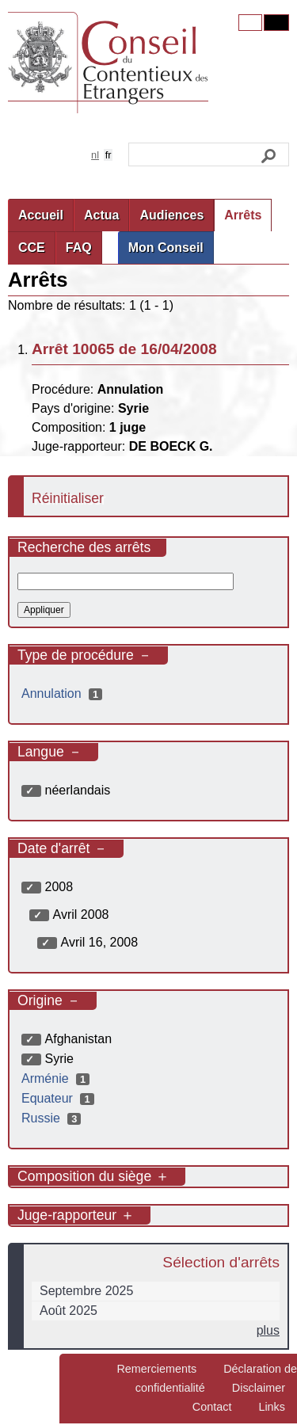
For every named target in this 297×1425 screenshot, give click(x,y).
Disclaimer (258, 1387)
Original (250, 22)
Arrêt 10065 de (124, 349)
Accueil (40, 215)
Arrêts (242, 215)
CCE (31, 247)
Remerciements (156, 1368)
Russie (53, 1118)
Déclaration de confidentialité (216, 1378)
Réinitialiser (68, 498)
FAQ (79, 247)
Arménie (57, 1078)
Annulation (63, 693)
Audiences (171, 215)
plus (268, 1330)
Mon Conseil (166, 247)
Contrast (276, 22)
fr (108, 155)
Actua (101, 215)
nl (95, 155)
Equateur (59, 1098)
